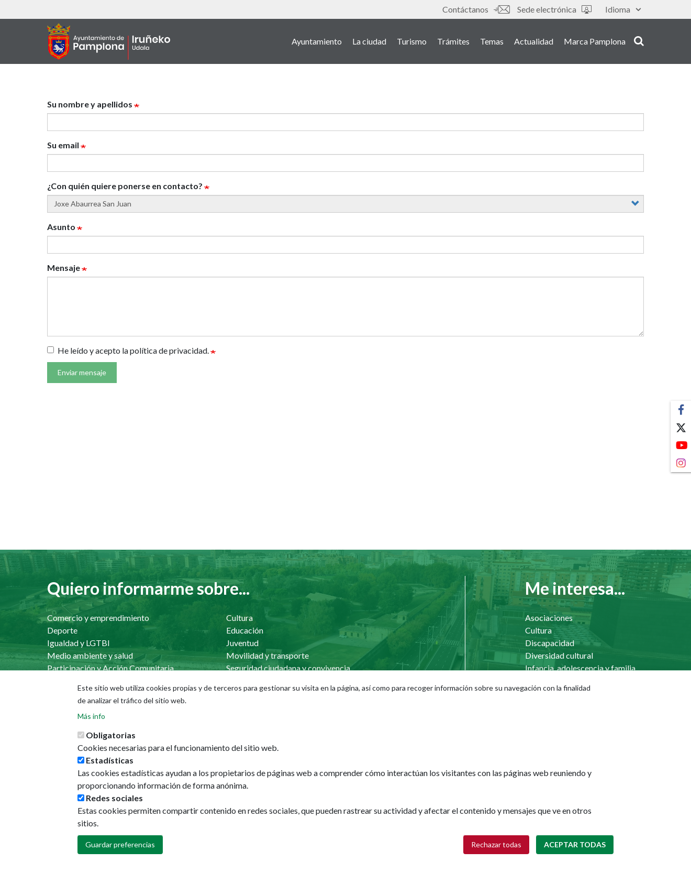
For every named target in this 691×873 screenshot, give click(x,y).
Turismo (412, 41)
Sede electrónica (554, 9)
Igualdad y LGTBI (78, 643)
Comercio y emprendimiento (98, 618)
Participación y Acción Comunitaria (110, 668)
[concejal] (345, 204)
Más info (91, 724)
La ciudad (369, 41)
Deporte (62, 630)
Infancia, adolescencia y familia (580, 668)
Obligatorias (111, 743)
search (639, 40)
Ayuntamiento (317, 41)
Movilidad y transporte (267, 655)
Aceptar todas (575, 852)
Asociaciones (549, 618)
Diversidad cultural (559, 655)
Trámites (453, 41)
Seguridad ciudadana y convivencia (288, 668)
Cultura (239, 618)
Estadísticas (109, 768)
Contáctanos (475, 9)
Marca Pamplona (595, 41)
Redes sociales (114, 806)
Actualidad (533, 41)
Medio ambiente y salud (90, 655)
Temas (492, 41)
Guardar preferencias (120, 852)
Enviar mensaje (82, 372)
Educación (244, 630)
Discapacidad (549, 643)
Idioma (623, 9)
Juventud (242, 643)
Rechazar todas (496, 852)
